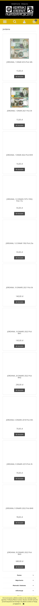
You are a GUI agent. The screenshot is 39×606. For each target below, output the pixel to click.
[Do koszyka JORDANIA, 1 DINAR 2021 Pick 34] (19, 125)
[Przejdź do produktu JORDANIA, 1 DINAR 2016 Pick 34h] (19, 49)
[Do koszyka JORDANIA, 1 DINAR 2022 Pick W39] (19, 169)
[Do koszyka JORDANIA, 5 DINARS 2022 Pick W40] (19, 523)
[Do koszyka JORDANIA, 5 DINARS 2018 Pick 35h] (19, 434)
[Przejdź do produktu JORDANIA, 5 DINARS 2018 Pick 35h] (19, 409)
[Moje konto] (24, 21)
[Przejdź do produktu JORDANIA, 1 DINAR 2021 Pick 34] (19, 97)
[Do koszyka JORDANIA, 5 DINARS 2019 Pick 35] (19, 478)
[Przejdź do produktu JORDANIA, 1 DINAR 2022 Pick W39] (19, 144)
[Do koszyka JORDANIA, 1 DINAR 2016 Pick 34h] (19, 76)
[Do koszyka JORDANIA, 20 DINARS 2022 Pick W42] (19, 390)
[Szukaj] (15, 21)
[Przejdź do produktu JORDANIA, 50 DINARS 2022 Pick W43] (19, 541)
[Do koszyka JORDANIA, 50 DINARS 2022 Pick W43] (19, 567)
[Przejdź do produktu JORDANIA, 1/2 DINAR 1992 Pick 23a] (19, 232)
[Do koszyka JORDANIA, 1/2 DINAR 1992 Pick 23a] (19, 258)
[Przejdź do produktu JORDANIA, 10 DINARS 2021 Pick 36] (19, 276)
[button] (5, 21)
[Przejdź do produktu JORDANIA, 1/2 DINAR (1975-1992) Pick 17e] (19, 188)
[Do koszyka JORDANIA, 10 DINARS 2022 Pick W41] (19, 346)
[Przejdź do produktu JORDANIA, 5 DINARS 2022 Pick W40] (19, 497)
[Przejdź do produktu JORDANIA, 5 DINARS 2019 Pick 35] (19, 453)
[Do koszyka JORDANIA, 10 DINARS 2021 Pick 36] (19, 302)
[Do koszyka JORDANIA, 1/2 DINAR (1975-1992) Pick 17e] (19, 213)
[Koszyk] (34, 21)
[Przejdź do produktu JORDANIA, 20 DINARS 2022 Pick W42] (19, 364)
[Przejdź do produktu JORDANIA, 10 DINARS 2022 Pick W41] (19, 320)
